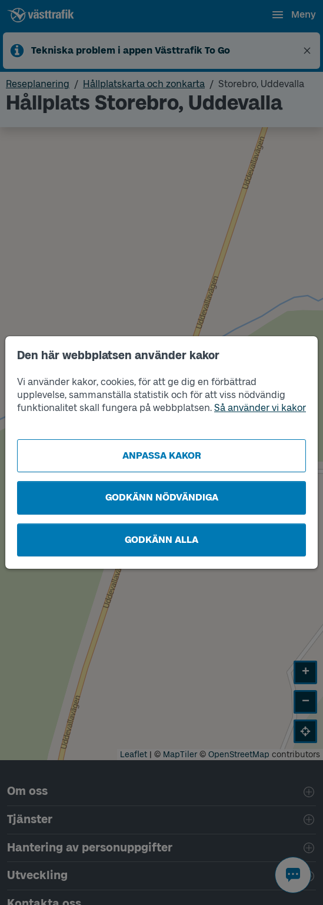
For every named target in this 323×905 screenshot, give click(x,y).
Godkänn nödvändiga (161, 497)
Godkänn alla (161, 539)
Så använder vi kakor (260, 407)
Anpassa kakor (161, 455)
